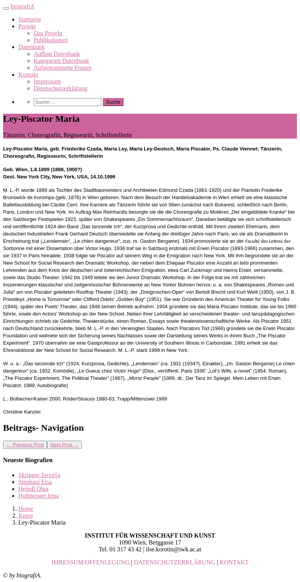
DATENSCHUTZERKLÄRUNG (174, 562)
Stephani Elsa (35, 482)
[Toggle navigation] (6, 8)
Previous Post (25, 445)
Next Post (64, 445)
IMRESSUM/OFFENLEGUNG (90, 562)
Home (25, 508)
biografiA (22, 6)
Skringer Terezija (39, 475)
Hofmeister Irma (38, 495)
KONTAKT (234, 562)
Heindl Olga (33, 489)
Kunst (25, 515)
